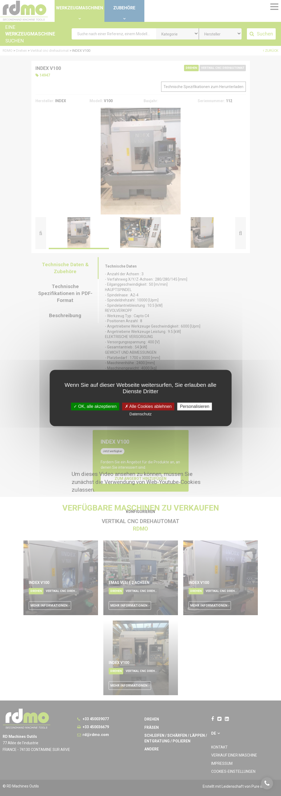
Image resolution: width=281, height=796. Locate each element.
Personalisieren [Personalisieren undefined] (194, 406)
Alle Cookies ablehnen (148, 406)
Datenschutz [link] (140, 414)
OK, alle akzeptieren (95, 406)
